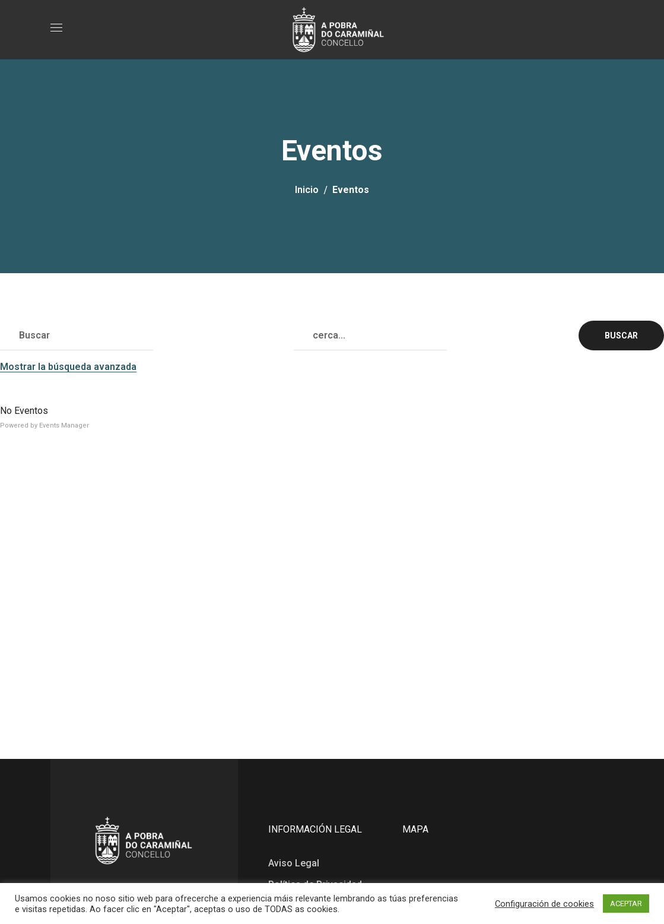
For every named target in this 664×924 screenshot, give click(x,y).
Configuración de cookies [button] (544, 903)
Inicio (307, 189)
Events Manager (64, 425)
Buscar (621, 335)
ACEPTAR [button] (626, 903)
